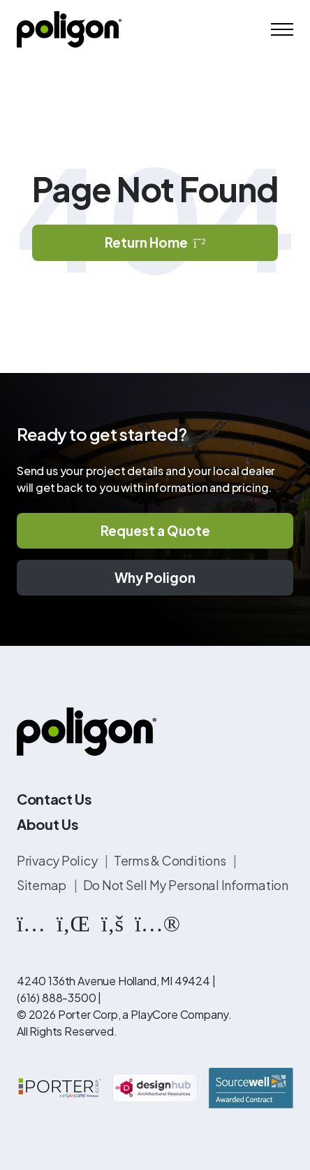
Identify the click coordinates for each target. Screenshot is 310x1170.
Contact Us (54, 799)
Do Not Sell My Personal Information (185, 885)
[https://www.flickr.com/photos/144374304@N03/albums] (157, 922)
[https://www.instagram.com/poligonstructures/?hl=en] (31, 922)
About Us (47, 824)
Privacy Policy (58, 860)
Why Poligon (155, 577)
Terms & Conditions (171, 860)
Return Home (155, 242)
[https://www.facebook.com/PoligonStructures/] (112, 922)
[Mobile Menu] (282, 29)
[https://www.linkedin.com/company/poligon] (73, 922)
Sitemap (42, 885)
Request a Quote (155, 530)
